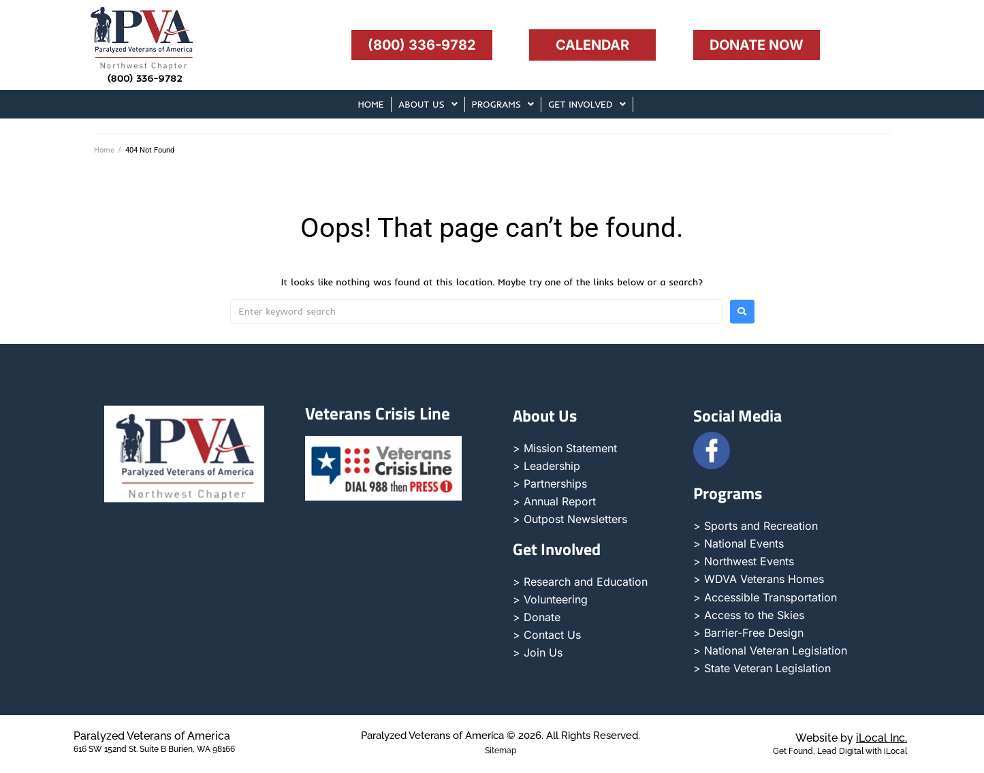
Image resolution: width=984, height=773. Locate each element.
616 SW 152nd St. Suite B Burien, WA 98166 (154, 749)
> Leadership (546, 466)
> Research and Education (580, 581)
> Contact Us (547, 635)
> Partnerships (550, 483)
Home (104, 150)
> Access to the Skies (748, 615)
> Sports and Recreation (755, 526)
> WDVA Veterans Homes (758, 579)
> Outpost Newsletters (570, 519)
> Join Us (537, 652)
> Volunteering (550, 599)
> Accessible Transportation (765, 597)
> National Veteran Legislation (770, 650)
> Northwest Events (743, 561)
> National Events (738, 543)
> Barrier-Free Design (748, 633)
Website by (851, 737)
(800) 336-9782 (145, 78)
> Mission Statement (565, 448)
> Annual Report (554, 501)
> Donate (536, 617)
